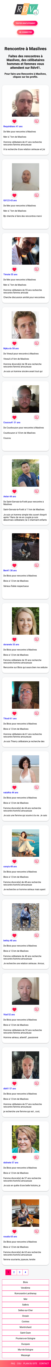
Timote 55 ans (10, 274)
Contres (25, 1321)
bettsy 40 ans (9, 940)
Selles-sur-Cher (25, 1310)
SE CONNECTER (25, 32)
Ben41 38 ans (10, 570)
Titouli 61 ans (10, 718)
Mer (25, 1299)
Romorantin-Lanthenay (25, 1293)
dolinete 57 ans (10, 1162)
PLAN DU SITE (30, 1363)
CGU (19, 1363)
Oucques (25, 1344)
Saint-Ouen (25, 1333)
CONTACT (44, 1363)
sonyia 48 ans (10, 866)
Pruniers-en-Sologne (25, 1338)
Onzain (25, 1316)
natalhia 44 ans (10, 792)
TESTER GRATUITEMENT (25, 23)
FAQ (13, 1363)
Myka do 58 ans (11, 348)
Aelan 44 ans (9, 496)
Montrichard (25, 1327)
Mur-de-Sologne (25, 1349)
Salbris (25, 1304)
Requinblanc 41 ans (12, 126)
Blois (25, 1282)
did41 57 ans (9, 1088)
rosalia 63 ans (10, 1236)
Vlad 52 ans (9, 1014)
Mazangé (25, 1355)
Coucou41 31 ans (11, 422)
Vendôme (25, 1288)
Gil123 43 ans (10, 200)
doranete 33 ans (11, 644)
